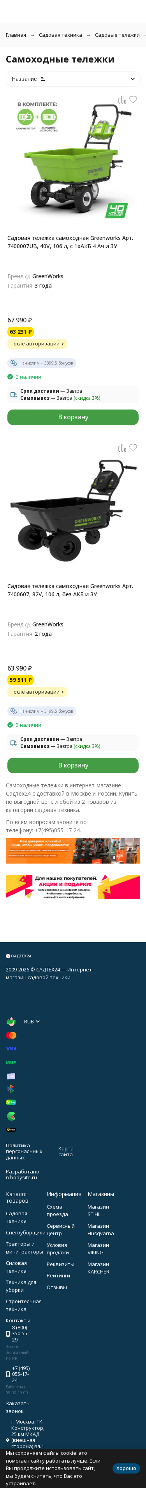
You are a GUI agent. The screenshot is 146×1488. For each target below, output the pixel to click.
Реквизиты (60, 1264)
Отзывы (57, 1287)
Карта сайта (66, 1151)
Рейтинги (58, 1275)
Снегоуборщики (26, 1232)
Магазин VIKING (98, 1248)
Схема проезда (57, 1210)
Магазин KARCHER (98, 1268)
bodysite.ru (23, 1177)
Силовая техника (16, 1266)
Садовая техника (60, 34)
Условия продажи (58, 1248)
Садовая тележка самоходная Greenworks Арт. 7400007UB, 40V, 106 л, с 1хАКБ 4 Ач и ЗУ (70, 242)
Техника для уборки (21, 1286)
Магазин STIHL (98, 1210)
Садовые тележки (117, 34)
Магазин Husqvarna (101, 1229)
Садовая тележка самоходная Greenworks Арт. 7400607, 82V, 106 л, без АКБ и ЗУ (70, 590)
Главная (16, 34)
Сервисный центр (61, 1229)
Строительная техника (24, 1305)
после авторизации (38, 343)
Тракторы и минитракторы (24, 1247)
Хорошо (126, 1468)
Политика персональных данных (24, 1151)
